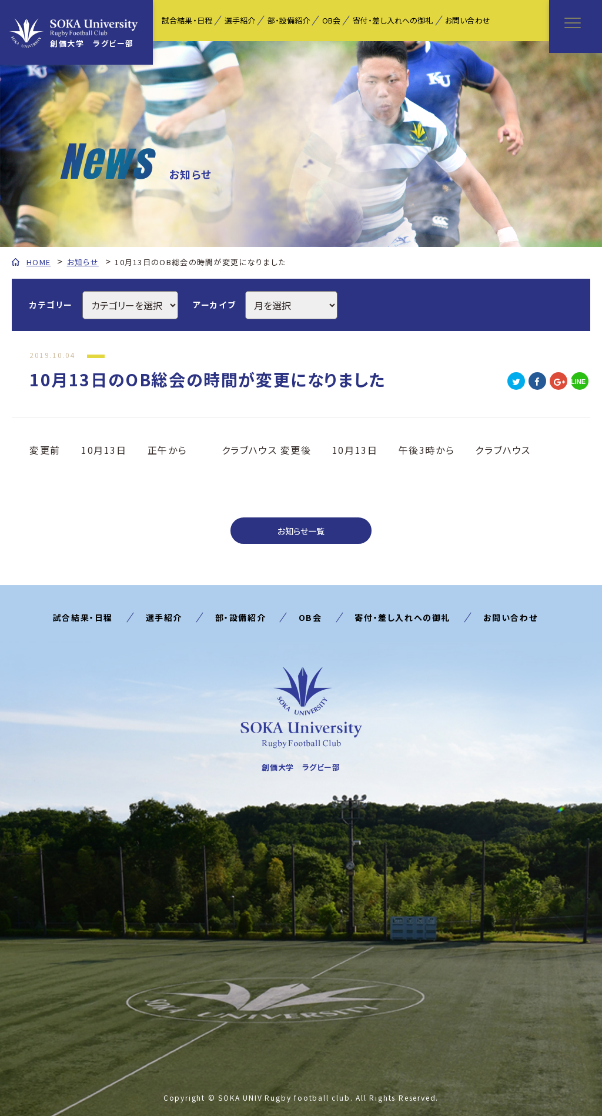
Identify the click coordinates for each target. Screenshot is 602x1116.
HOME (38, 262)
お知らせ (83, 262)
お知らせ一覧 (301, 531)
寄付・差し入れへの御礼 (393, 20)
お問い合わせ (467, 20)
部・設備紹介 (288, 20)
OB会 (331, 20)
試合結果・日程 (187, 20)
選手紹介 (240, 20)
